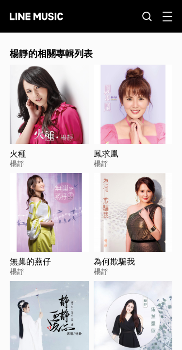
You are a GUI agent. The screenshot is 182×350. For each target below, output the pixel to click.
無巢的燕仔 (30, 261)
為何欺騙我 (114, 261)
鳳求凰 (106, 153)
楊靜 (17, 163)
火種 (18, 153)
